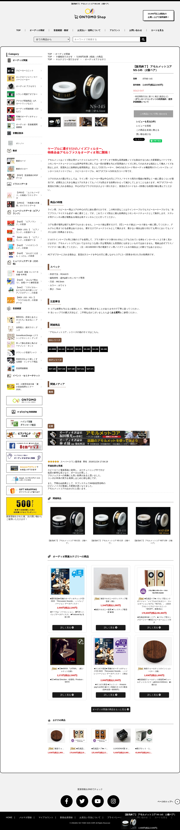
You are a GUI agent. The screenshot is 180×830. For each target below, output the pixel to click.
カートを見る (157, 30)
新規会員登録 (66, 817)
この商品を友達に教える (147, 130)
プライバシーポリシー (117, 817)
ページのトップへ (169, 801)
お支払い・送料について (88, 30)
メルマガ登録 (25, 817)
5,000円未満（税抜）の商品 (89, 56)
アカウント (115, 30)
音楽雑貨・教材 (61, 30)
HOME (9, 817)
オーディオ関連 (62, 54)
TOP (18, 30)
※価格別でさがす (64, 56)
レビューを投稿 (143, 126)
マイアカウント (46, 817)
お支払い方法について (90, 817)
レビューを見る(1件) (146, 121)
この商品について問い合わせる (153, 114)
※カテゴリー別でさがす (67, 59)
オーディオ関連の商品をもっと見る (111, 709)
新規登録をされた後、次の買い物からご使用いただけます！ (24, 508)
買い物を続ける (143, 134)
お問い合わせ (135, 30)
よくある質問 (113, 312)
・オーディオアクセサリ (94, 59)
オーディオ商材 (37, 30)
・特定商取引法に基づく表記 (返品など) (150, 96)
